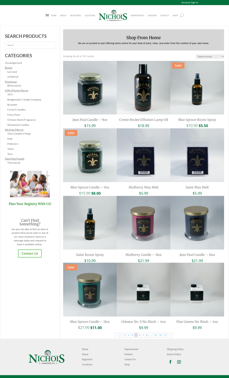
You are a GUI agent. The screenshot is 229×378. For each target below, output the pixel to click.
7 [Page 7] (143, 334)
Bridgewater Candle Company (24, 99)
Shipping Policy (175, 349)
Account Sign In (190, 2)
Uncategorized (13, 62)
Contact (164, 15)
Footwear (11, 81)
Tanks (10, 148)
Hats (10, 138)
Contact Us (30, 253)
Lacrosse (12, 71)
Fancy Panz (13, 114)
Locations (90, 15)
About (63, 15)
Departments (137, 15)
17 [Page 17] (165, 334)
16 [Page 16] (160, 334)
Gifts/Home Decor (16, 90)
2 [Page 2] (125, 334)
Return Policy (174, 354)
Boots (8, 67)
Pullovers (12, 143)
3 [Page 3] (128, 334)
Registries (75, 15)
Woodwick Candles (18, 124)
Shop (127, 364)
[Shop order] (210, 56)
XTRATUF (13, 76)
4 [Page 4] (132, 334)
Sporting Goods (14, 158)
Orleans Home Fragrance (21, 119)
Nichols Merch (14, 130)
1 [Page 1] (121, 334)
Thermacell (13, 162)
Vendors (152, 15)
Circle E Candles (16, 109)
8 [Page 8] (147, 334)
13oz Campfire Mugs (19, 133)
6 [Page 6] (139, 334)
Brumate (12, 104)
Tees (10, 153)
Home (54, 15)
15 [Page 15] (155, 334)
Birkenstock (14, 85)
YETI (10, 94)
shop (175, 15)
